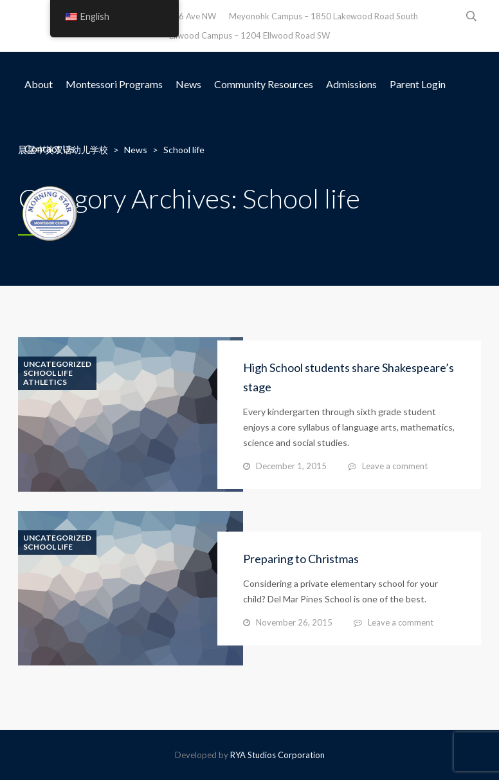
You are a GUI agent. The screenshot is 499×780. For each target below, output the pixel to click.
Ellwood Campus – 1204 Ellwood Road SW (249, 35)
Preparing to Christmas (301, 559)
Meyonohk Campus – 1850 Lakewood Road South (323, 16)
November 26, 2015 (294, 622)
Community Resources (263, 84)
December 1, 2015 (291, 466)
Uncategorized (57, 364)
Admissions (351, 84)
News (188, 84)
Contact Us (49, 148)
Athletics (45, 382)
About (38, 84)
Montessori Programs (114, 84)
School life (48, 373)
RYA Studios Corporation (277, 755)
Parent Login (418, 84)
